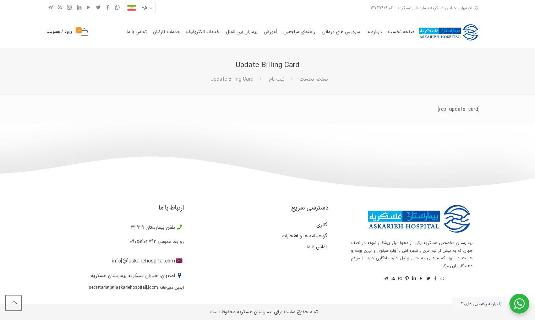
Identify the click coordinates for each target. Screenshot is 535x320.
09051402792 (143, 241)
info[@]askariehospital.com (143, 261)
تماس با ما (317, 247)
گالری (321, 225)
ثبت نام (276, 79)
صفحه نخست (314, 79)
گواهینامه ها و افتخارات (304, 236)
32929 (137, 227)
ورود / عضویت (59, 31)
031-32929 (378, 8)
